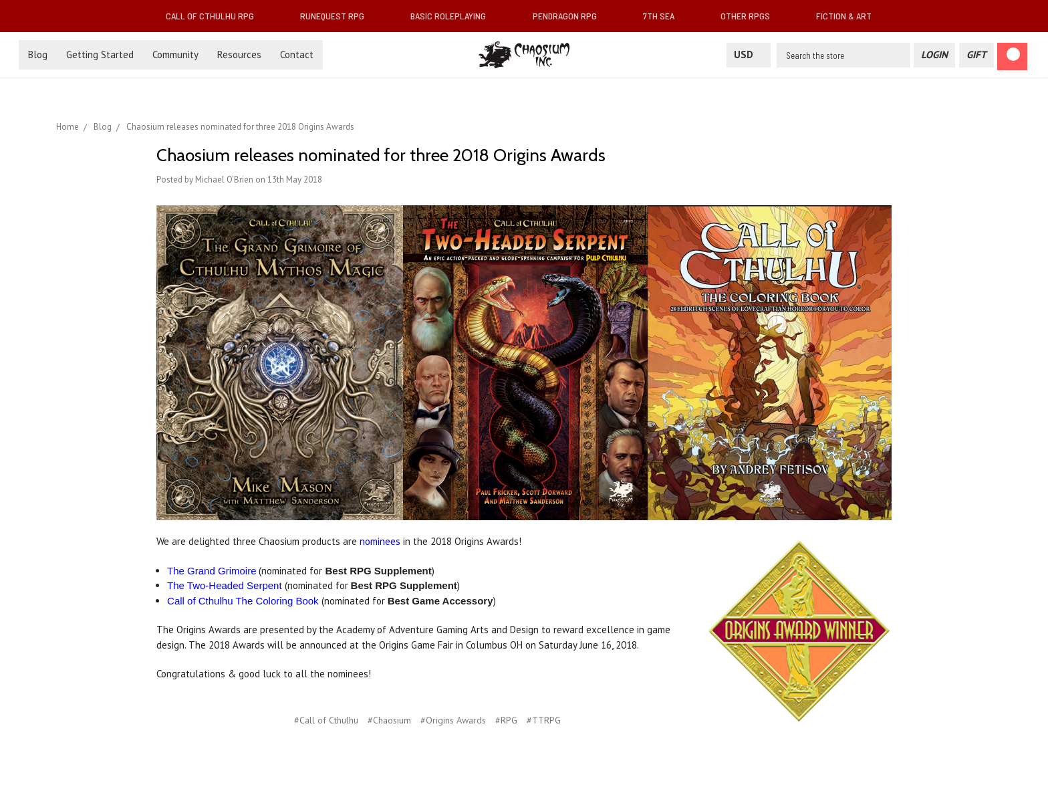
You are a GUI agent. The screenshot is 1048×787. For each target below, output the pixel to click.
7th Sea (664, 15)
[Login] (934, 55)
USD (748, 54)
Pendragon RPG (570, 15)
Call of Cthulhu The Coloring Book (243, 600)
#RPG (506, 720)
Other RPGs (750, 15)
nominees (380, 541)
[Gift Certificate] (976, 55)
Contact (296, 54)
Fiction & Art (849, 15)
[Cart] (1012, 56)
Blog (37, 54)
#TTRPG (544, 720)
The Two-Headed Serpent (224, 585)
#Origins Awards (453, 720)
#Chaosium (389, 720)
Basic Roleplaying (453, 15)
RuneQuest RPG (337, 15)
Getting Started (100, 54)
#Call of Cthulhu (326, 720)
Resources (239, 54)
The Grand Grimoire (211, 570)
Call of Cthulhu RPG (215, 15)
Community (175, 54)
